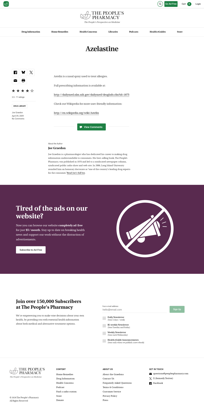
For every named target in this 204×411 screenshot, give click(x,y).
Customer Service (112, 392)
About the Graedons (113, 374)
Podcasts (133, 32)
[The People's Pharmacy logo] (102, 16)
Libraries (113, 32)
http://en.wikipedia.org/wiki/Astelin (76, 113)
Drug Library (19, 106)
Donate (60, 400)
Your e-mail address (110, 306)
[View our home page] (6, 4)
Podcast (60, 387)
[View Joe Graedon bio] (90, 148)
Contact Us (108, 379)
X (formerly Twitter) (161, 378)
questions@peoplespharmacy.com (168, 374)
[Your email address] (134, 310)
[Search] (160, 4)
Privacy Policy (110, 396)
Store (179, 32)
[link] (15, 72)
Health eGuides (158, 32)
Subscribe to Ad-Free (31, 249)
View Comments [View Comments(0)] (90, 127)
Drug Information (31, 32)
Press (105, 400)
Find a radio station (66, 392)
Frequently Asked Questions (117, 383)
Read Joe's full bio (76, 173)
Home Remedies (59, 32)
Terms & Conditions (113, 387)
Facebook (156, 383)
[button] (23, 80)
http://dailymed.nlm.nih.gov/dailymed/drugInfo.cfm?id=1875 (91, 95)
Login (198, 4)
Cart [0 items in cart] (186, 4)
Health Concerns (88, 32)
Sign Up (177, 309)
